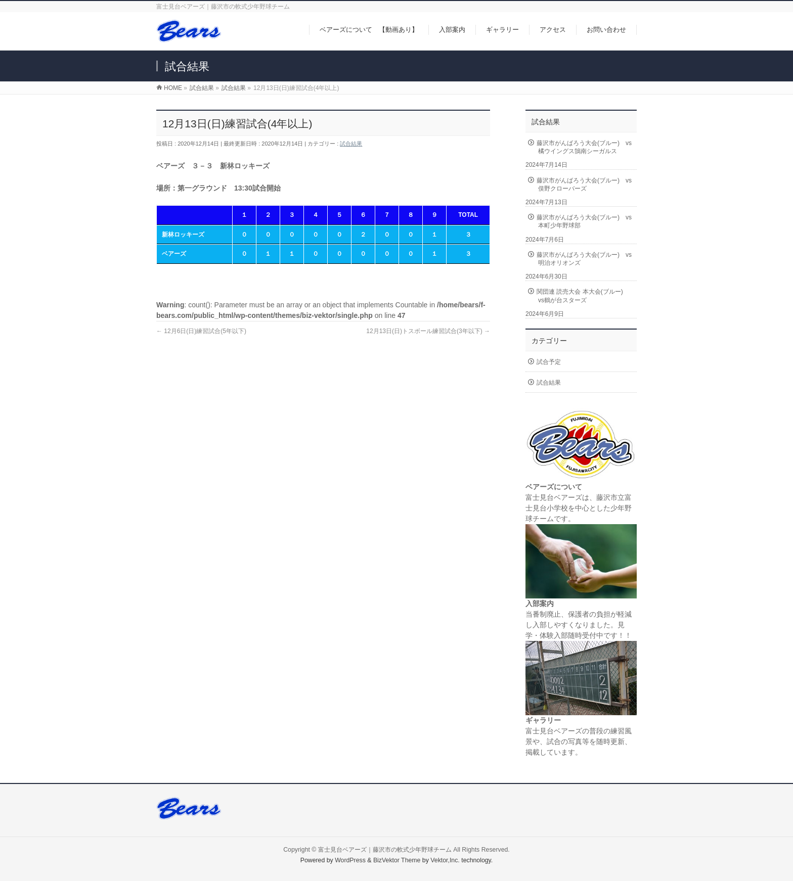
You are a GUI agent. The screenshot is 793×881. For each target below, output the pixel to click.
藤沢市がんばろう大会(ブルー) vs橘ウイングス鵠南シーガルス (584, 147)
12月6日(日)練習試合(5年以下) (201, 331)
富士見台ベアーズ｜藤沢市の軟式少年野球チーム (385, 849)
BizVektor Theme (397, 860)
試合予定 (549, 361)
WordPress (350, 860)
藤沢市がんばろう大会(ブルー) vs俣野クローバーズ (584, 184)
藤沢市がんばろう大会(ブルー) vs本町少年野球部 (584, 221)
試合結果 (351, 144)
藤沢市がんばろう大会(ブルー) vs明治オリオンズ (584, 258)
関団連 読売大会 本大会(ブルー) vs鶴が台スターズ (583, 295)
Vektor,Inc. (445, 860)
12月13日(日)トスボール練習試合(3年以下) (428, 331)
